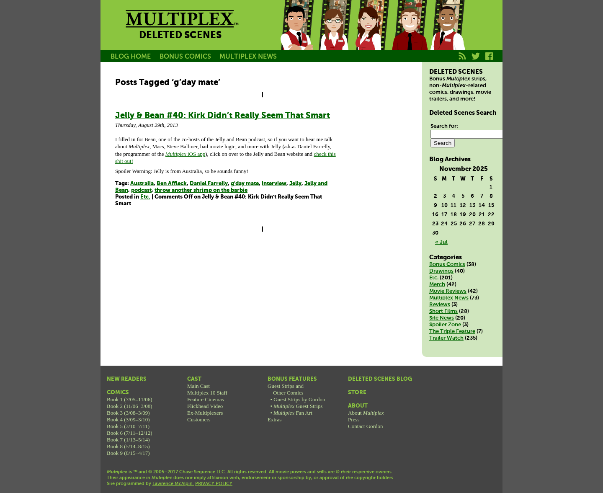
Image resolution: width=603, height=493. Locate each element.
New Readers (127, 379)
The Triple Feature (452, 331)
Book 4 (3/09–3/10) (128, 419)
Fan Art (292, 413)
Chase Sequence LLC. (202, 472)
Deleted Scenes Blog (380, 379)
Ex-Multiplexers (205, 413)
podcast (141, 190)
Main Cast (198, 386)
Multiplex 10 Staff (207, 393)
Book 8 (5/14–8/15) (128, 446)
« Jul (441, 242)
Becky (334, 35)
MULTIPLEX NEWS (248, 56)
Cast (194, 379)
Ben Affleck (172, 183)
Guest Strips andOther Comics (286, 389)
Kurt (409, 35)
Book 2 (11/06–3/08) (129, 406)
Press (353, 419)
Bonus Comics (447, 264)
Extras (274, 419)
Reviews (439, 304)
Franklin (447, 35)
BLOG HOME (131, 56)
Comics (118, 392)
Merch (437, 284)
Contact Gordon (365, 426)
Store (357, 392)
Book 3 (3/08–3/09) (128, 413)
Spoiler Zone (445, 325)
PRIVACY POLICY (213, 483)
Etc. (145, 197)
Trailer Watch (446, 338)
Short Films (443, 311)
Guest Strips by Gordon (299, 399)
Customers (199, 419)
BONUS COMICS (185, 56)
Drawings (441, 271)
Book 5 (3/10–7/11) (128, 426)
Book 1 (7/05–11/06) (129, 399)
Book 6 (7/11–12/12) (129, 433)
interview (274, 183)
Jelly (295, 183)
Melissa (372, 35)
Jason (296, 35)
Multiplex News (449, 298)
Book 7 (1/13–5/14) (128, 439)
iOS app (185, 154)
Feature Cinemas (205, 399)
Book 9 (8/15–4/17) (128, 453)
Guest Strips (297, 406)
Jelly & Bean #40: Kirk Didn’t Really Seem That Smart (222, 116)
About (358, 406)
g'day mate (245, 183)
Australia (142, 183)
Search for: (444, 126)
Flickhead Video (205, 406)
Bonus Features (292, 379)
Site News (441, 318)
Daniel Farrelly (209, 183)
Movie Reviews (447, 291)
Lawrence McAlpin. (173, 483)
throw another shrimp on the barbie (201, 190)
